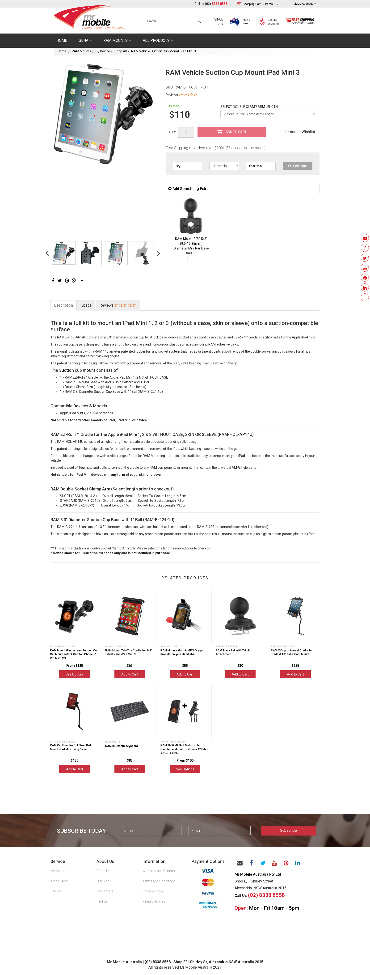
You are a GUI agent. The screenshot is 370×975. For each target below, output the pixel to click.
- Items (258, 4)
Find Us (102, 901)
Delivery (56, 891)
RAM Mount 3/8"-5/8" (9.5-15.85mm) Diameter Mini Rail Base (191, 243)
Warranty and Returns (159, 871)
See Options (75, 674)
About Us (103, 871)
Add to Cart (232, 132)
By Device (103, 51)
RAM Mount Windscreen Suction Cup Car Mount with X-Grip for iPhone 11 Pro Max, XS (74, 654)
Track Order (59, 881)
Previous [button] (47, 253)
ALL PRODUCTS (158, 40)
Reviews (181, 95)
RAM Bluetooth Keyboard (121, 746)
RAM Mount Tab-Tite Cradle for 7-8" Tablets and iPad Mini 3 (128, 652)
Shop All (120, 51)
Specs (86, 305)
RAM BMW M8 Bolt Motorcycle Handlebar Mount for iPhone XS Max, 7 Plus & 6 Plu (184, 749)
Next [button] (158, 253)
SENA (85, 40)
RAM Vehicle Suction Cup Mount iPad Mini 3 (163, 51)
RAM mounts (117, 40)
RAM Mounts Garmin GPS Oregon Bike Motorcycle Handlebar (182, 652)
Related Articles (154, 901)
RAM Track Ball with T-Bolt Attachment (233, 652)
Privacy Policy (153, 891)
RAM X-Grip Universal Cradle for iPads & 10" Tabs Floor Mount (292, 652)
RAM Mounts (81, 51)
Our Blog (103, 881)
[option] (102, 114)
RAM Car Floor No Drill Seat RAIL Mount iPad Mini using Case (71, 747)
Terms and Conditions (159, 881)
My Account (59, 871)
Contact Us (105, 891)
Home (61, 40)
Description (63, 305)
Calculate (297, 166)
